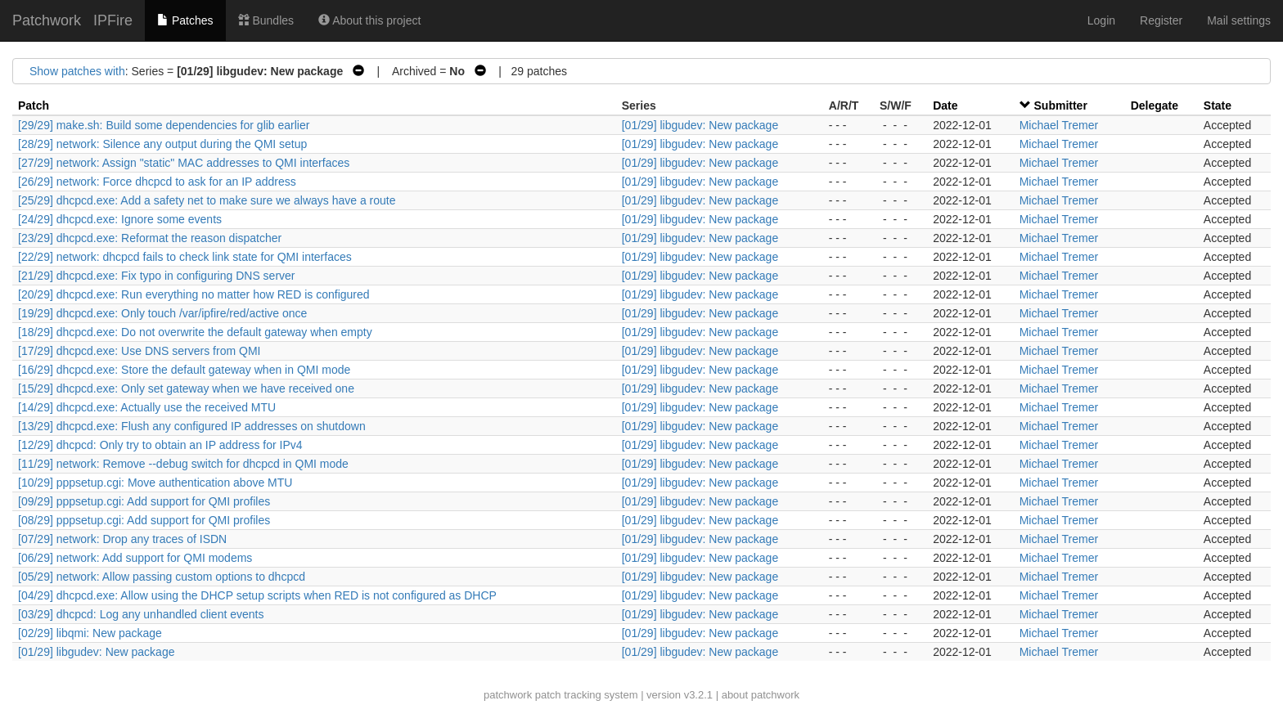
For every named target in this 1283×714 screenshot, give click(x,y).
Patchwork (46, 20)
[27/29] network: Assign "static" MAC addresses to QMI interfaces (183, 162)
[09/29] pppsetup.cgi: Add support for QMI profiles (144, 501)
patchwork (508, 695)
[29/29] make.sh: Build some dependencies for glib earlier (163, 125)
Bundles (266, 20)
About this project (369, 20)
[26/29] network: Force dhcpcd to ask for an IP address (157, 181)
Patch (33, 105)
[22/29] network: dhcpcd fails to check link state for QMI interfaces (185, 256)
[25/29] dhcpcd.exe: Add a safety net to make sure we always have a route (207, 200)
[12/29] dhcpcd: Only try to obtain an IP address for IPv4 (160, 444)
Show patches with (77, 71)
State (1217, 105)
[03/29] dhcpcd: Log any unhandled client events (140, 614)
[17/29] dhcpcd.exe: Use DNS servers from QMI (139, 350)
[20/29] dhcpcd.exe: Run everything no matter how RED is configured (194, 294)
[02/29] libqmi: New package (90, 633)
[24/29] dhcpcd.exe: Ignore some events (120, 219)
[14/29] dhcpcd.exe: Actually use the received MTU (147, 407)
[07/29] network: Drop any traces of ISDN (122, 539)
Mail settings (1239, 20)
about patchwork (760, 695)
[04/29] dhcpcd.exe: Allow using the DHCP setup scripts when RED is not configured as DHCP (257, 595)
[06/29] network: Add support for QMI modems (135, 557)
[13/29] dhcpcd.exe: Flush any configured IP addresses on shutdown (192, 426)
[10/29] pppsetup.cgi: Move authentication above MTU (155, 482)
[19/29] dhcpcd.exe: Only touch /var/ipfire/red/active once (162, 313)
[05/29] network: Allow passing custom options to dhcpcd (161, 576)
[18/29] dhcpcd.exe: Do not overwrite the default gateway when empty (195, 332)
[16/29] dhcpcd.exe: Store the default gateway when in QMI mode (184, 369)
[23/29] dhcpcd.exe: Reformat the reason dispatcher (149, 238)
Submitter (1060, 105)
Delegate (1154, 105)
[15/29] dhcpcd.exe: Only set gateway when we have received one (186, 388)
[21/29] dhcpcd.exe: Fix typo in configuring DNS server (156, 275)
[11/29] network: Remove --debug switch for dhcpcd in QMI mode (183, 463)
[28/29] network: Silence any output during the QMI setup (162, 143)
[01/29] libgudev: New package (700, 125)
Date (945, 105)
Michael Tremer (1059, 125)
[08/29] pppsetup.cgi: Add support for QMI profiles (144, 520)
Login (1101, 20)
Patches (185, 20)
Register (1161, 20)
